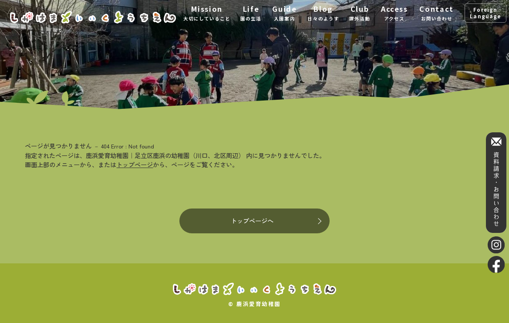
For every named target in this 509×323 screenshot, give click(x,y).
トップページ (134, 164)
